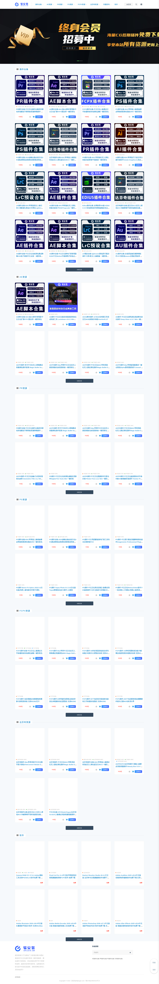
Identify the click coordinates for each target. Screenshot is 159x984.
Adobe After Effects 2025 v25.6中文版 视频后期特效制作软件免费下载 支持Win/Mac (129, 925)
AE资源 (23, 277)
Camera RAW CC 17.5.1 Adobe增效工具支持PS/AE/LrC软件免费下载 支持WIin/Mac (29, 877)
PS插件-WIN (20, 154)
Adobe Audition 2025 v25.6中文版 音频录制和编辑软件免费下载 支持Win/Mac (128, 877)
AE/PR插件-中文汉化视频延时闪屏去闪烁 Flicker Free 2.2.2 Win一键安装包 (95, 478)
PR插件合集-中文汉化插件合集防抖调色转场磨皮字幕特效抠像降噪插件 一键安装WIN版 (29, 111)
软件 (22, 835)
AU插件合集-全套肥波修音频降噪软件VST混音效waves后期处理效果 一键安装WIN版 (128, 256)
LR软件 (25, 872)
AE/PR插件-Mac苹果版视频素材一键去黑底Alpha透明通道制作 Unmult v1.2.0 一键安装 (128, 367)
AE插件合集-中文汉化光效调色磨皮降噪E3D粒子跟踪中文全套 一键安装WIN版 (29, 256)
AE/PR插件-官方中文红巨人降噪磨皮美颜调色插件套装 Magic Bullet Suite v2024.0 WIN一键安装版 (30, 367)
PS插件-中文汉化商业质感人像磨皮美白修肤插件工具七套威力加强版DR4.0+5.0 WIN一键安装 (96, 590)
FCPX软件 (52, 872)
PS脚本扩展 (128, 585)
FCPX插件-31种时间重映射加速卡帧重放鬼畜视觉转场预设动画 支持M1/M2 (129, 653)
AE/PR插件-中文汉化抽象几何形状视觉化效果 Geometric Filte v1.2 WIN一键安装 (29, 478)
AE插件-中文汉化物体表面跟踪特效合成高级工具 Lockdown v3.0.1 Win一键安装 (63, 319)
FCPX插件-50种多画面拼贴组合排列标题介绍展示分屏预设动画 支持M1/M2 (96, 653)
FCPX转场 (101, 106)
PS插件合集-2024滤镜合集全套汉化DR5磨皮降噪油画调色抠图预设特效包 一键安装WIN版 (29, 159)
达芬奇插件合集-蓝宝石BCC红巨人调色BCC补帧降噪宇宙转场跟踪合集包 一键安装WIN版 (128, 208)
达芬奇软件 (86, 872)
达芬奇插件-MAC (65, 154)
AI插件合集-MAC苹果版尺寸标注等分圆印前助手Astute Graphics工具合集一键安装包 (129, 159)
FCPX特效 (93, 106)
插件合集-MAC (62, 106)
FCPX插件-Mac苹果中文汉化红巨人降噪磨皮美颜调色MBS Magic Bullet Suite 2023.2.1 (62, 653)
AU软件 (118, 872)
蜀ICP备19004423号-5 (92, 981)
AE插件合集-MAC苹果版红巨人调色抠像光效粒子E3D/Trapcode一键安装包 (62, 208)
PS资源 (23, 499)
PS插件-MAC (119, 106)
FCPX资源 (25, 611)
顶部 (154, 970)
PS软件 (85, 920)
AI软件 (18, 920)
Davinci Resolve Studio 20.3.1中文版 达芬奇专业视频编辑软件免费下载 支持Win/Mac (95, 877)
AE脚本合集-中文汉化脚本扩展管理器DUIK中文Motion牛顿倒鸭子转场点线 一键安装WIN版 (63, 256)
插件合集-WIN (29, 106)
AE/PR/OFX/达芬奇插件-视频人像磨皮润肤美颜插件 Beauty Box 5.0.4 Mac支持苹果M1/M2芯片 (128, 766)
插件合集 (24, 69)
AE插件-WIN (20, 251)
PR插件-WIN (20, 106)
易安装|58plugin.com (78, 981)
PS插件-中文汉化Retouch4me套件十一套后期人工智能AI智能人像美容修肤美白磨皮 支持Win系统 (129, 590)
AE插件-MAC (53, 203)
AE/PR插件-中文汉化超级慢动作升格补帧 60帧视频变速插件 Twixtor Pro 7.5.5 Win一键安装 (128, 478)
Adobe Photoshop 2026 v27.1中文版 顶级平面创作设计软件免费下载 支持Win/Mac (96, 925)
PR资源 (23, 388)
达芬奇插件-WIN (130, 203)
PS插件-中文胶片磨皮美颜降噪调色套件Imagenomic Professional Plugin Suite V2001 (129, 542)
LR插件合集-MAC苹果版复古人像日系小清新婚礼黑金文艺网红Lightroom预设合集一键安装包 (29, 208)
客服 (154, 962)
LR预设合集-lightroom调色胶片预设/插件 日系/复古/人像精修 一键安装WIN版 (95, 256)
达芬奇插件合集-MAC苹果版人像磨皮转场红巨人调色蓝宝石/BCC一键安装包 (62, 159)
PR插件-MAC (86, 154)
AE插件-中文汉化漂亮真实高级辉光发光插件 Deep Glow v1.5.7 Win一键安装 (129, 319)
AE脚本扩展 (53, 106)
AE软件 (18, 872)
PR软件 (31, 872)
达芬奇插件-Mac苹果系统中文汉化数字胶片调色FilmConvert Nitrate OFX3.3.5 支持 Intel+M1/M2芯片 (29, 764)
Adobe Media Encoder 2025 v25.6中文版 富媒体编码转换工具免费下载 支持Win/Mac (62, 925)
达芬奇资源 (25, 722)
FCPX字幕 (85, 106)
